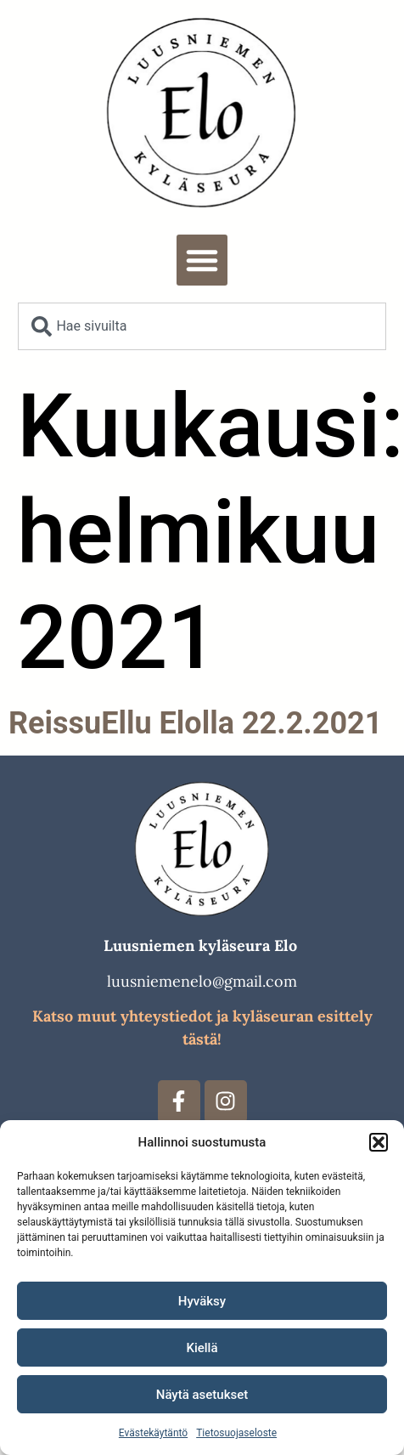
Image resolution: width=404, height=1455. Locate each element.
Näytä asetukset (202, 1394)
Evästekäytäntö (153, 1433)
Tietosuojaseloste (236, 1433)
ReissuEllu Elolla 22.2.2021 (195, 723)
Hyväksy (202, 1301)
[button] (378, 1142)
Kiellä (201, 1348)
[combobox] (201, 326)
